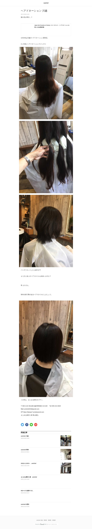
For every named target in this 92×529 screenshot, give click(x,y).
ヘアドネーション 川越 (34, 10)
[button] (22, 424)
